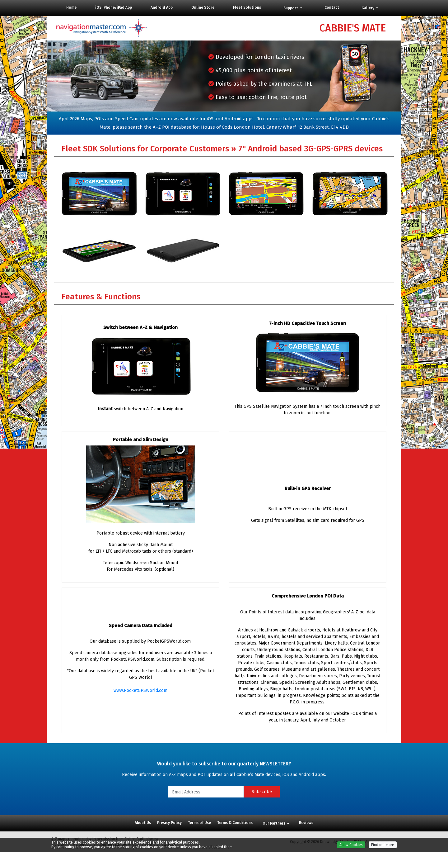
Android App (162, 7)
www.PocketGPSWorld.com (140, 690)
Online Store (202, 7)
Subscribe (262, 791)
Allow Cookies (351, 847)
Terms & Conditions (235, 823)
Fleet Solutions (247, 7)
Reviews (306, 823)
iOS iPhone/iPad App (113, 7)
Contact (331, 7)
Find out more (382, 847)
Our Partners (274, 823)
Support (291, 8)
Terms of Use (199, 823)
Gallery (368, 8)
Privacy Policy (169, 823)
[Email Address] (206, 791)
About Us (143, 823)
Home (71, 7)
